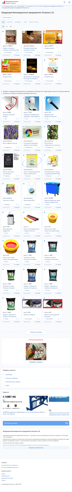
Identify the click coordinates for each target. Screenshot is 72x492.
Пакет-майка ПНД (29, 200)
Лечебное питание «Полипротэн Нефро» (30, 258)
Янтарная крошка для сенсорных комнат (30, 49)
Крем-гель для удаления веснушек (51, 315)
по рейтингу (9, 22)
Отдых (7, 385)
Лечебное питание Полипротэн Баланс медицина (9, 287)
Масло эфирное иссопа (10, 143)
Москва (26, 261)
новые (25, 22)
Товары (3, 475)
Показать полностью (36, 449)
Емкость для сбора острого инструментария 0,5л (10, 259)
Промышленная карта (7, 479)
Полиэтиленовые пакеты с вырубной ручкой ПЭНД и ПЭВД (52, 173)
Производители (5, 477)
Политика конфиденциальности (9, 468)
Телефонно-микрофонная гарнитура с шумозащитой (32, 115)
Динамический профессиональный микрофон (50, 116)
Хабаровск (6, 176)
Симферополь (7, 147)
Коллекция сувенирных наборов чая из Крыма (31, 144)
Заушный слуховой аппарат (8, 115)
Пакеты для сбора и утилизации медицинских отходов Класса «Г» (9, 173)
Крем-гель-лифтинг (29, 314)
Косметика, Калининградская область (39, 6)
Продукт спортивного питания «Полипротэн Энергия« (30, 287)
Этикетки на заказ (8, 200)
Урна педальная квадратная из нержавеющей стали (10, 230)
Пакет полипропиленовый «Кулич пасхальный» (32, 173)
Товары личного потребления (26, 6)
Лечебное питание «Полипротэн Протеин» (51, 258)
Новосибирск (28, 318)
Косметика (30, 6)
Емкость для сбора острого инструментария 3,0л (51, 230)
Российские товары (9, 6)
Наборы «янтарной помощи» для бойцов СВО (11, 49)
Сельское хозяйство (12, 378)
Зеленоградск (20, 6)
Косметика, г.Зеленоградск (41, 6)
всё (3, 22)
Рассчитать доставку (36, 424)
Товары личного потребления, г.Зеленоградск (37, 6)
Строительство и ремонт (13, 382)
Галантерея (9, 374)
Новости (3, 481)
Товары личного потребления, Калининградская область (35, 6)
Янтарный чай (7, 77)
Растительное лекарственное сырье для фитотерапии (52, 144)
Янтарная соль (48, 77)
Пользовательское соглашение (9, 466)
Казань (47, 204)
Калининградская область (16, 6)
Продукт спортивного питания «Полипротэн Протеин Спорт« (51, 287)
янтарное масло (49, 48)
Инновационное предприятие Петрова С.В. (53, 6)
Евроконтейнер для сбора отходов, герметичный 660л (52, 201)
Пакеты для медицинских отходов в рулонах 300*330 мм (31, 230)
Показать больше (36, 332)
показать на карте (33, 22)
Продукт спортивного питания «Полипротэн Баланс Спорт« (9, 316)
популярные (18, 22)
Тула (5, 118)
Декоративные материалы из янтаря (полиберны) (32, 78)
